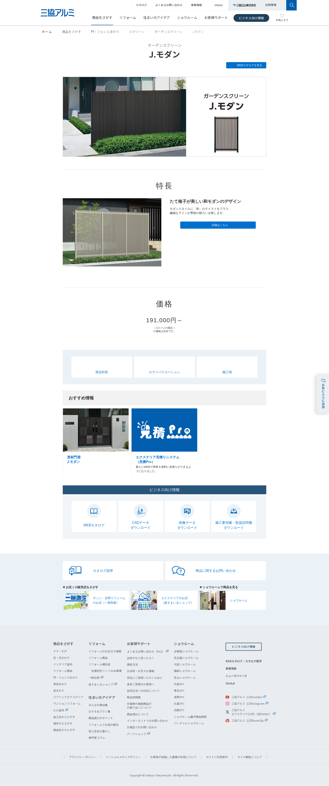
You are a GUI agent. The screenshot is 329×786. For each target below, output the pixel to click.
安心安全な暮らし (99, 731)
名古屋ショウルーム (186, 658)
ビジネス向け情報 (251, 18)
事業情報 (231, 668)
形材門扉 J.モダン (96, 442)
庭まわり (58, 690)
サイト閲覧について (249, 757)
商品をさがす (102, 17)
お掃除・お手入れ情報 (140, 671)
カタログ (141, 5)
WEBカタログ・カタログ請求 (244, 661)
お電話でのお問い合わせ (142, 727)
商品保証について (138, 714)
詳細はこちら (220, 225)
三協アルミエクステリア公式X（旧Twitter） (251, 712)
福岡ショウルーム (185, 671)
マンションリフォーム (67, 703)
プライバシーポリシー (82, 757)
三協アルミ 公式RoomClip (247, 720)
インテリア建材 (62, 664)
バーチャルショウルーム (189, 723)
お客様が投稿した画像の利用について (173, 757)
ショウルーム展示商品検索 (190, 717)
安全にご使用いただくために (144, 678)
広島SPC (179, 703)
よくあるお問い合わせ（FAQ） (146, 651)
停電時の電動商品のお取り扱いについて (139, 705)
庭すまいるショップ (101, 684)
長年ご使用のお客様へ (140, 684)
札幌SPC (179, 684)
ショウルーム (187, 17)
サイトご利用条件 (217, 757)
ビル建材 (58, 710)
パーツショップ (136, 734)
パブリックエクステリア (68, 697)
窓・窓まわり (61, 658)
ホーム (47, 31)
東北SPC (179, 690)
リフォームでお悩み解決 (104, 725)
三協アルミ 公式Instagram (247, 703)
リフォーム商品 (62, 671)
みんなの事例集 (98, 705)
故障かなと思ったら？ (140, 658)
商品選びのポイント (101, 718)
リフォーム (127, 17)
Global (230, 683)
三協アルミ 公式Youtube (246, 697)
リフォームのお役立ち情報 (105, 651)
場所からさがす (62, 723)
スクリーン (137, 31)
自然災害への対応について (143, 691)
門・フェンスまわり (105, 31)
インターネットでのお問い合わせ (147, 721)
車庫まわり (60, 684)
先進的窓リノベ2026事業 (106, 671)
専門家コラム (97, 738)
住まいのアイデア (156, 17)
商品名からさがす (64, 730)
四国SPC (179, 710)
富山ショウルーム (185, 677)
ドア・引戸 (60, 651)
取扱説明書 (134, 697)
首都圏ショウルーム (186, 651)
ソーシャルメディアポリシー (123, 757)
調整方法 (132, 664)
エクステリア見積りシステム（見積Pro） (164, 442)
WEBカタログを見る (249, 65)
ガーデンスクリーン (168, 31)
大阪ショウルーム (185, 664)
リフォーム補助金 (99, 664)
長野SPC (179, 697)
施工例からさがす (64, 717)
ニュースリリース (236, 676)
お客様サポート (216, 17)
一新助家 (94, 678)
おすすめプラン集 (99, 711)
